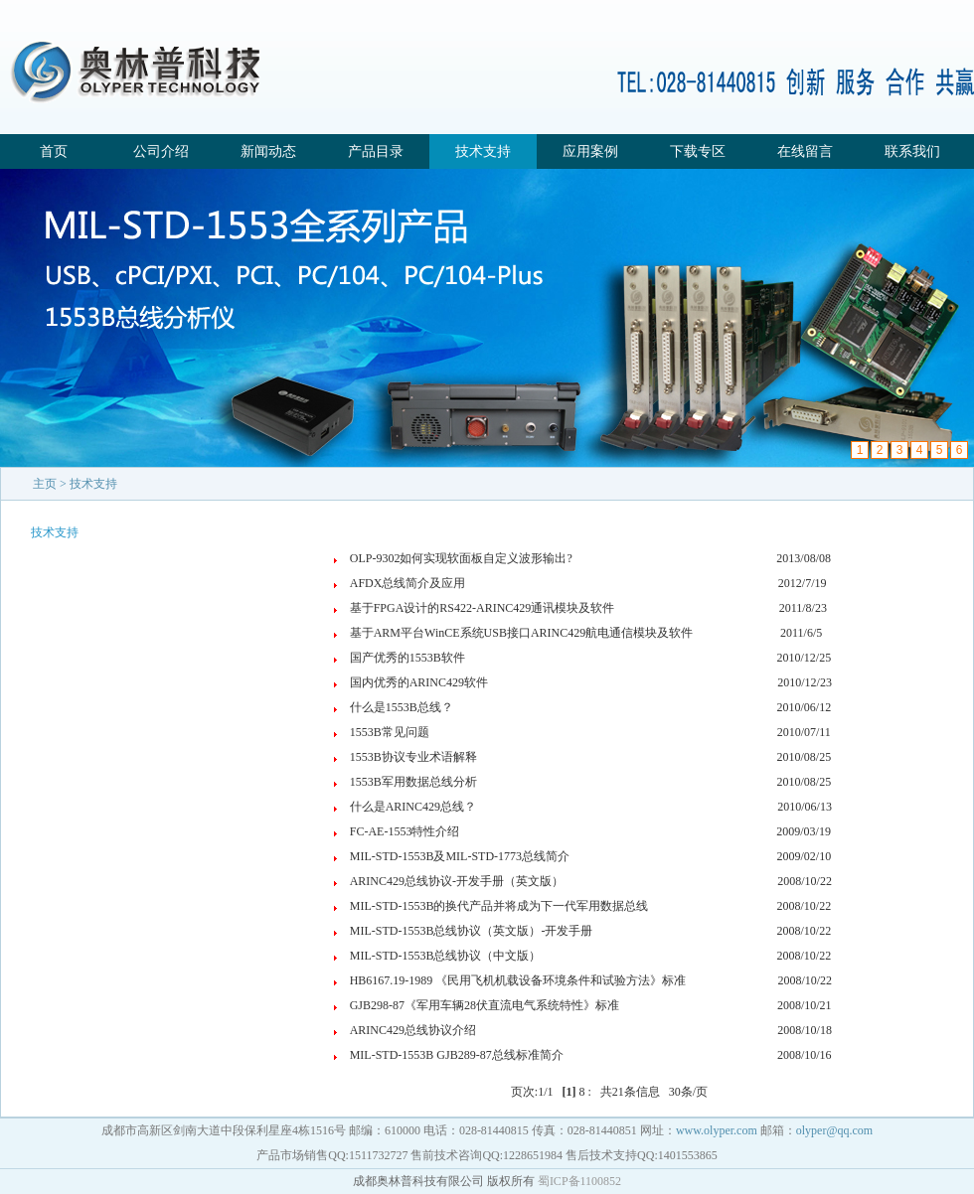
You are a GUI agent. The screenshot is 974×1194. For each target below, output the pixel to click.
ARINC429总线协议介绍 (413, 1030)
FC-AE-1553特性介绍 (405, 831)
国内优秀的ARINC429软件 (419, 682)
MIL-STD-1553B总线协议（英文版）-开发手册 (471, 931)
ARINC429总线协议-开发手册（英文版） (457, 881)
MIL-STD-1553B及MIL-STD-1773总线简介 (459, 856)
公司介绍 (161, 151)
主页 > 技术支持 (75, 484)
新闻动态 (268, 151)
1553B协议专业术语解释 (413, 757)
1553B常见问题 (389, 732)
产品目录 (376, 151)
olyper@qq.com (834, 1130)
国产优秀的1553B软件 (407, 658)
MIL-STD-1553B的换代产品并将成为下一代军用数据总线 (499, 906)
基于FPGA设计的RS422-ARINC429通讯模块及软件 (482, 608)
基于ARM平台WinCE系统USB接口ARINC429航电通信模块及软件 (522, 633)
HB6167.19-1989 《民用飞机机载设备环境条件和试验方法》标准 (518, 980)
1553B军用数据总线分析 (413, 782)
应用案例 (590, 151)
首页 (54, 151)
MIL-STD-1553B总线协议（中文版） (446, 956)
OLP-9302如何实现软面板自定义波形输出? (461, 558)
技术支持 (483, 151)
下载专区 (698, 151)
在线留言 (805, 151)
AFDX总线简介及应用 (408, 583)
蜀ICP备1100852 (579, 1181)
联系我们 (912, 151)
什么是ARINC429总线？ (413, 807)
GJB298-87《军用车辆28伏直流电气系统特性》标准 (484, 1005)
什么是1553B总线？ (401, 707)
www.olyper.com (716, 1130)
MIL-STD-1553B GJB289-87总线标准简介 (457, 1055)
